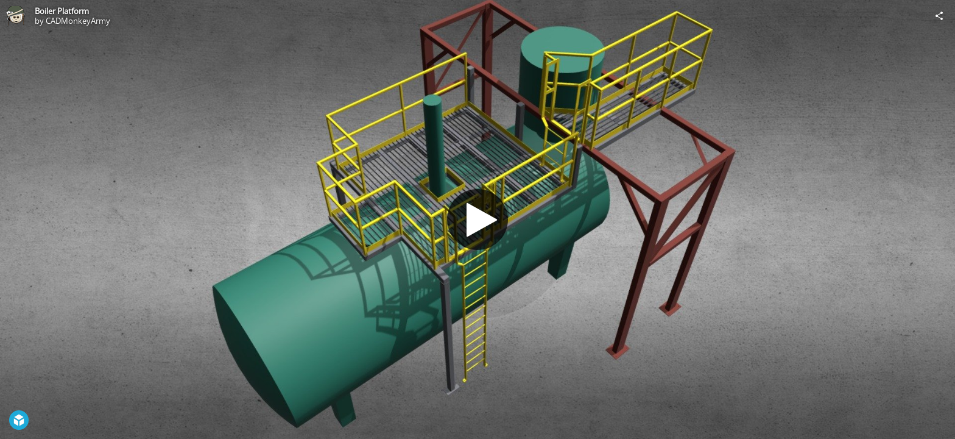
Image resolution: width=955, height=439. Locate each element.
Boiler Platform (62, 10)
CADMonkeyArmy (78, 20)
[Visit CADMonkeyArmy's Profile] (16, 16)
